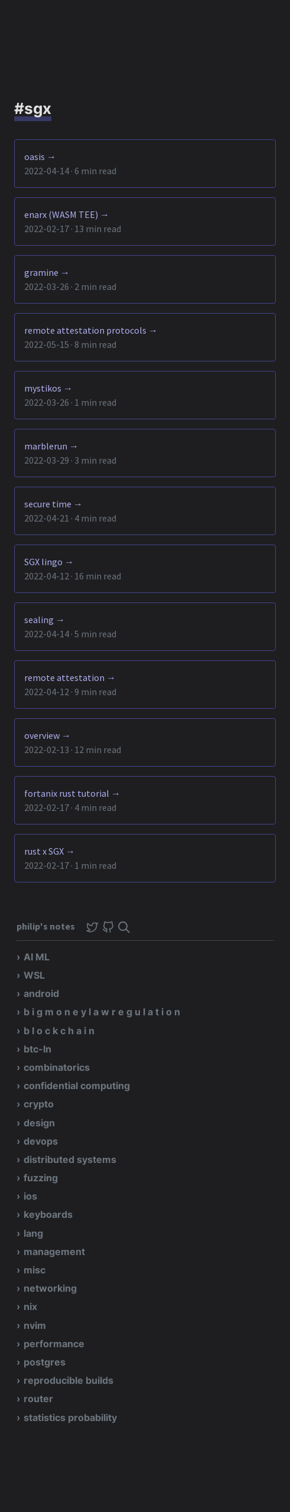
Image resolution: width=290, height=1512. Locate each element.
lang (33, 1233)
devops (41, 1141)
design (39, 1123)
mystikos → (48, 388)
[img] (124, 927)
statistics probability (70, 1417)
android (41, 993)
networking (50, 1288)
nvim (35, 1325)
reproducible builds (68, 1380)
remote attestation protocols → (91, 330)
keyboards (48, 1214)
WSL (34, 975)
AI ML (37, 957)
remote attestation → (70, 677)
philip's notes (47, 926)
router (38, 1399)
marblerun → (51, 446)
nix (30, 1306)
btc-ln (37, 1049)
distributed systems (70, 1159)
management (54, 1251)
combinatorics (57, 1067)
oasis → (40, 156)
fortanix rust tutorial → (72, 793)
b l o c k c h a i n (59, 1031)
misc (34, 1270)
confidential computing (77, 1085)
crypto (39, 1104)
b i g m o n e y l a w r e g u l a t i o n (102, 1012)
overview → (47, 735)
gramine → (47, 272)
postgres (45, 1362)
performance (54, 1344)
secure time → (53, 504)
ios (30, 1196)
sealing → (44, 619)
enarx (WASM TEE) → (66, 214)
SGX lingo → (49, 562)
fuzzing (41, 1178)
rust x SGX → (49, 851)
